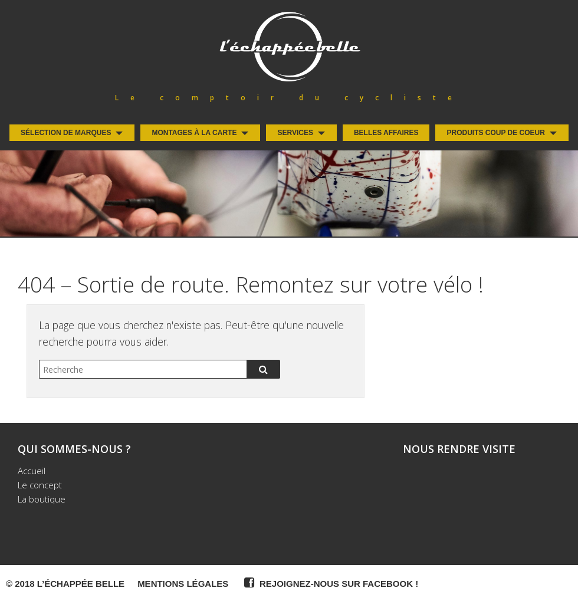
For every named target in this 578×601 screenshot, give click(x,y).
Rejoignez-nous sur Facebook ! (329, 583)
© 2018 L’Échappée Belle (65, 584)
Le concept (40, 485)
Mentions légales (182, 584)
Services (295, 133)
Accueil (31, 471)
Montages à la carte (194, 133)
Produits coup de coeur (495, 133)
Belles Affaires (386, 133)
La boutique (41, 499)
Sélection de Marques (66, 133)
